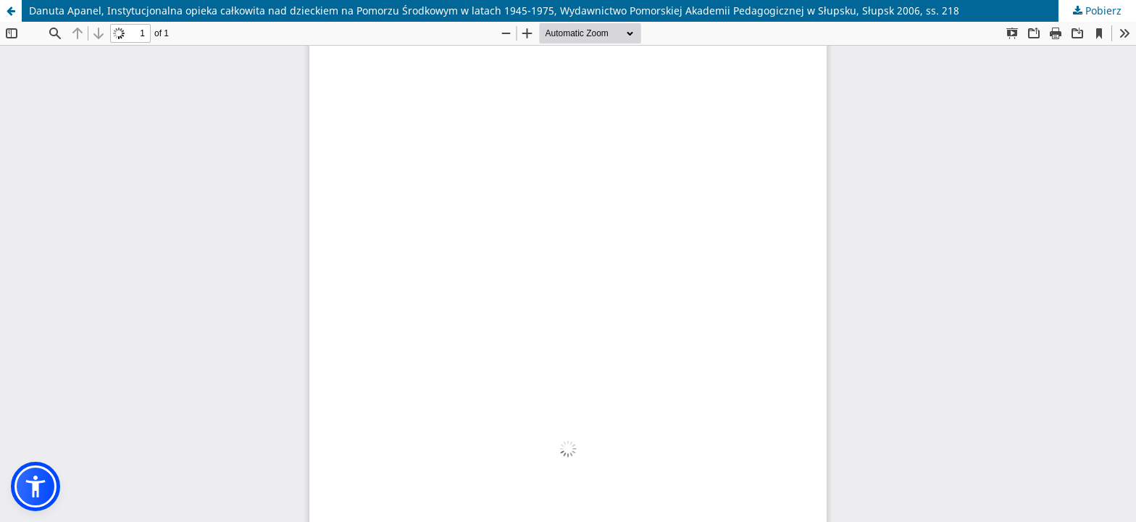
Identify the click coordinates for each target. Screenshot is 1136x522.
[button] (35, 486)
